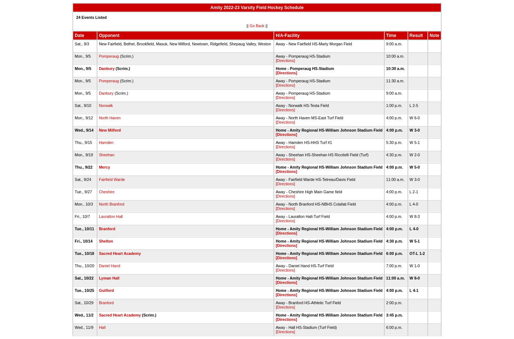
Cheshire (106, 192)
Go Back (257, 26)
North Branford (111, 204)
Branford (107, 229)
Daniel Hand (109, 266)
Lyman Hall (109, 278)
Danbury (106, 68)
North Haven (110, 118)
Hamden (106, 142)
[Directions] (285, 60)
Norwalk (106, 105)
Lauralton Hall (111, 216)
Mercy (104, 167)
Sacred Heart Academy (120, 253)
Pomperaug (109, 56)
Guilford (106, 290)
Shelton (106, 241)
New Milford (110, 130)
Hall (102, 327)
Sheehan (106, 155)
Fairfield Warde (112, 179)
